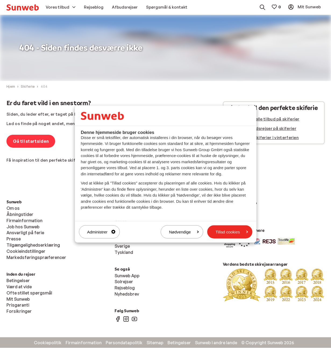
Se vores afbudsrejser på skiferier (262, 128)
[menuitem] (22, 7)
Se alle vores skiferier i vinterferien (263, 137)
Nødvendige (184, 231)
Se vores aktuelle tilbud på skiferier (264, 119)
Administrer (101, 231)
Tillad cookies (232, 231)
